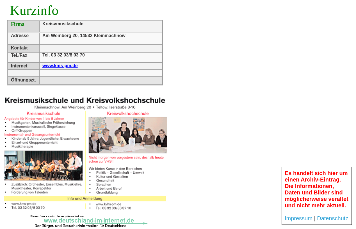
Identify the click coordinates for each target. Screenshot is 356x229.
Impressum (298, 218)
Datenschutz (332, 218)
